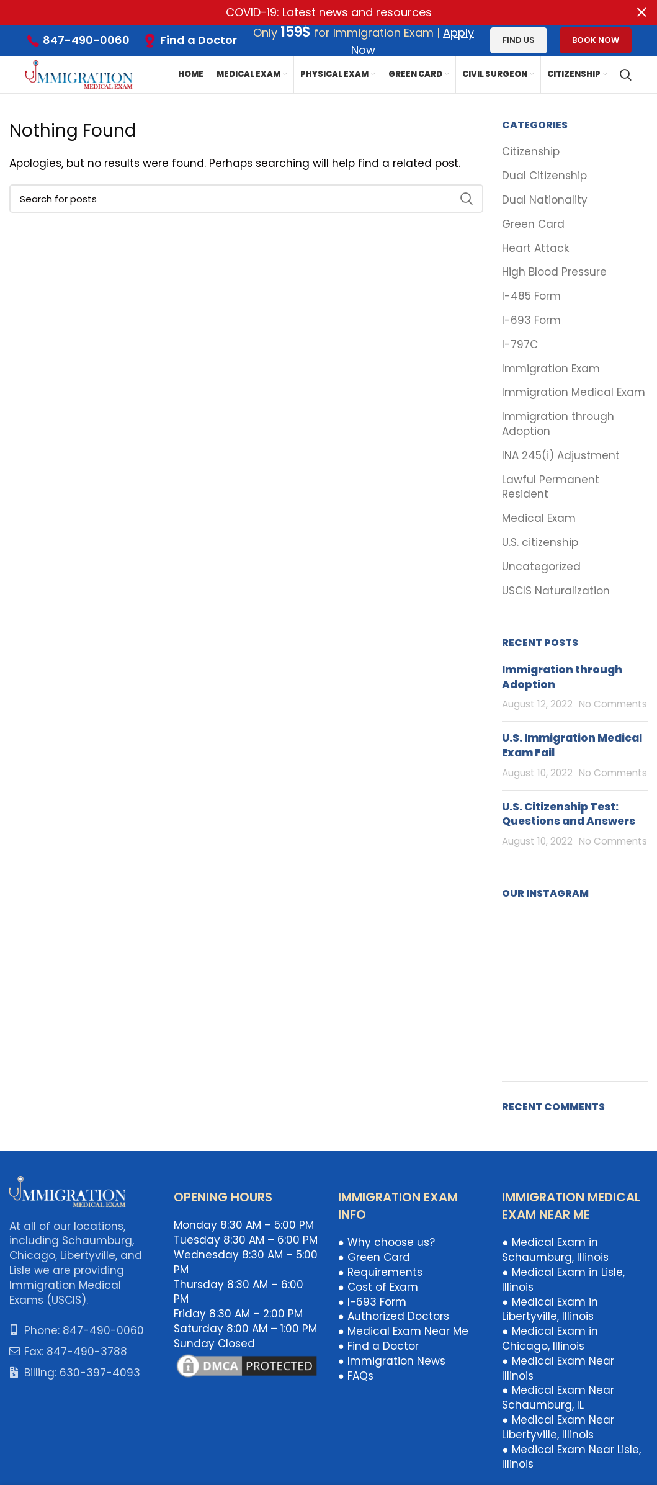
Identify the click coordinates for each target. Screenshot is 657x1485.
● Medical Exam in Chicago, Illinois (549, 1338)
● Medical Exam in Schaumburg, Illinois (555, 1250)
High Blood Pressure (554, 272)
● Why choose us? (386, 1242)
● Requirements (380, 1272)
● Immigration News (391, 1360)
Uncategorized (541, 566)
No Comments (613, 704)
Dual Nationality (545, 200)
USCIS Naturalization (556, 590)
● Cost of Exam (378, 1286)
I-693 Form (531, 320)
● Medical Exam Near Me (403, 1331)
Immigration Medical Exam (573, 392)
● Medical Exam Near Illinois (558, 1368)
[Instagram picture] (525, 936)
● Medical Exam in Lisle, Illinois (563, 1279)
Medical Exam (539, 518)
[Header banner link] (310, 12)
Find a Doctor (198, 39)
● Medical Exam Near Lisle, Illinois (571, 1456)
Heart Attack (535, 248)
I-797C (520, 344)
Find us (519, 40)
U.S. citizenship (540, 543)
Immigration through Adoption (558, 424)
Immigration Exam (551, 368)
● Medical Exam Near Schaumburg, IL (558, 1397)
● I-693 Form (372, 1301)
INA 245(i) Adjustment (561, 455)
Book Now (595, 40)
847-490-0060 (86, 40)
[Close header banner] (641, 12)
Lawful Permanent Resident (550, 486)
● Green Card (374, 1257)
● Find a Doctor (378, 1346)
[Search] (626, 74)
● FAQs (355, 1375)
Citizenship (531, 152)
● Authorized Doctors (393, 1316)
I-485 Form (531, 296)
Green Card (533, 224)
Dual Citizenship (544, 176)
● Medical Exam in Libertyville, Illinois (549, 1309)
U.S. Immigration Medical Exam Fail (572, 745)
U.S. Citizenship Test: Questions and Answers (568, 813)
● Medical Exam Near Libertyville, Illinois (558, 1427)
